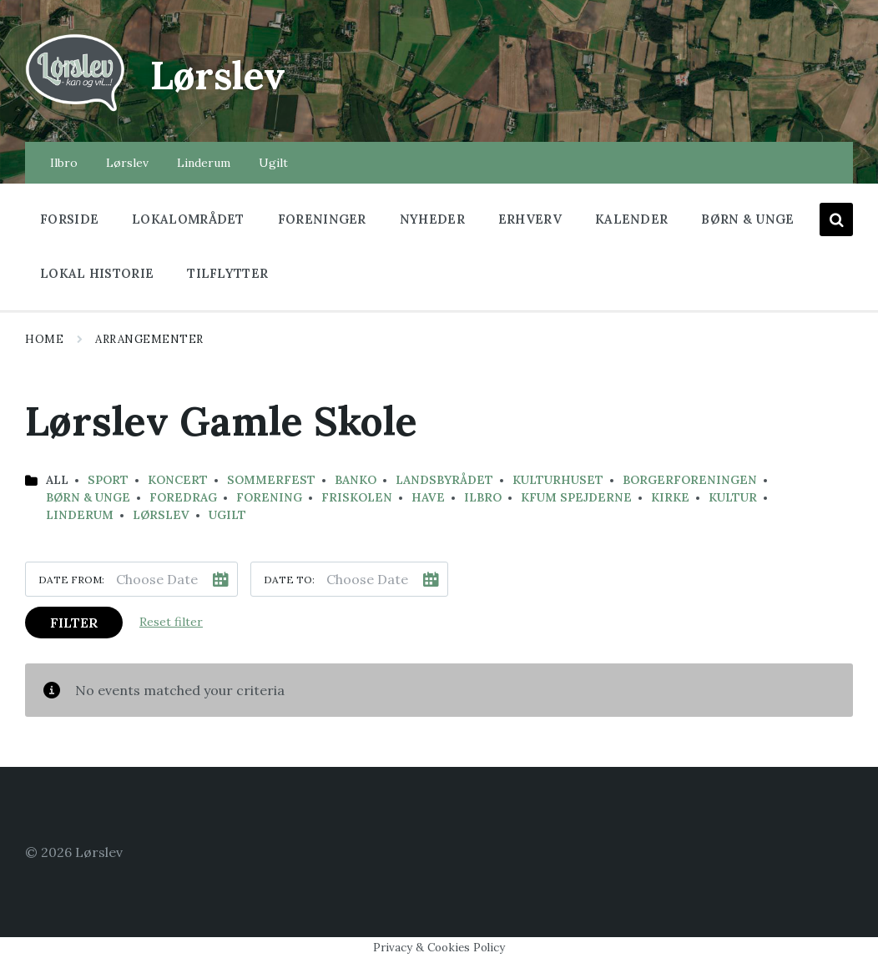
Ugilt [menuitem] (273, 162)
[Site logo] (75, 109)
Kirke (670, 497)
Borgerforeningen (690, 479)
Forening (269, 497)
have (428, 497)
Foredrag (183, 497)
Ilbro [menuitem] (64, 162)
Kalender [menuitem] (631, 219)
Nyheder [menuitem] (432, 219)
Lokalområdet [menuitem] (188, 219)
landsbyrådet (444, 479)
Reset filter (171, 621)
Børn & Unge (88, 497)
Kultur (733, 497)
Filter (74, 622)
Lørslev (222, 74)
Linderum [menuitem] (203, 162)
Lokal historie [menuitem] (97, 273)
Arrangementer (149, 339)
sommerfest (271, 479)
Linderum (80, 514)
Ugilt (227, 514)
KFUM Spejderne (576, 497)
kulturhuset (557, 479)
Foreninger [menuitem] (322, 219)
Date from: (71, 579)
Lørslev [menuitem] (127, 162)
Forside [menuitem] (69, 219)
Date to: (289, 579)
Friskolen (356, 497)
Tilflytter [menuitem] (227, 273)
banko (355, 479)
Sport (108, 479)
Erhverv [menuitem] (530, 219)
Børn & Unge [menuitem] (747, 219)
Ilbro (483, 497)
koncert (178, 479)
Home (44, 339)
